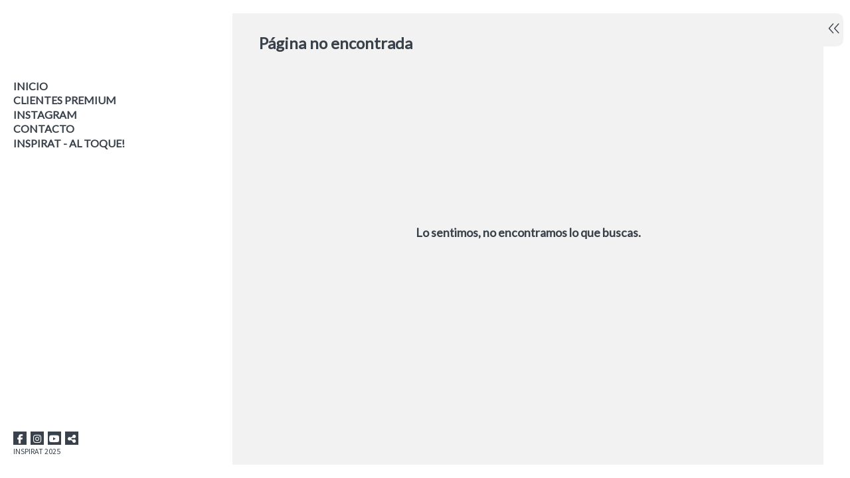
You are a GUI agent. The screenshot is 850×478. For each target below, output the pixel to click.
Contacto (43, 128)
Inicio (30, 86)
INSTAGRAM (45, 114)
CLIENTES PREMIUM (64, 100)
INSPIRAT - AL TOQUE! (69, 143)
